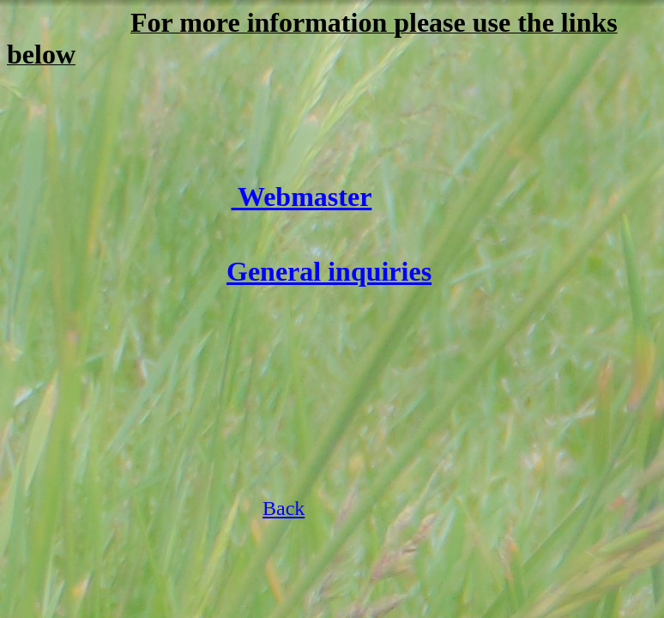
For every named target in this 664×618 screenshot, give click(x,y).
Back (284, 508)
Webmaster (302, 196)
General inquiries (329, 271)
